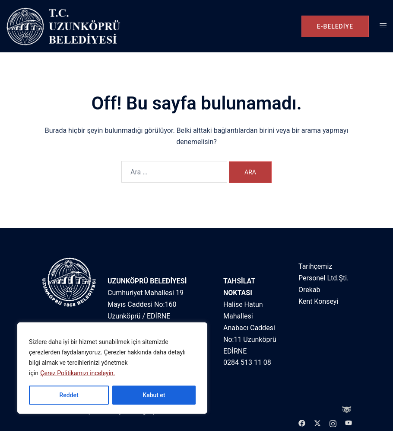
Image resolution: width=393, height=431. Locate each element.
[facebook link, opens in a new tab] (301, 422)
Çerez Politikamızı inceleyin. (77, 373)
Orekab (309, 290)
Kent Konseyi (318, 301)
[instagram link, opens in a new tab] (333, 422)
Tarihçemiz (315, 266)
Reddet (68, 395)
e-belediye (335, 26)
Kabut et (154, 395)
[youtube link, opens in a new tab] (348, 422)
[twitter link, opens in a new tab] (317, 422)
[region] (112, 368)
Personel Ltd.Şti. (323, 278)
